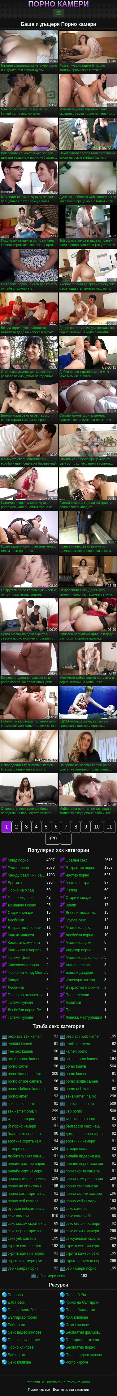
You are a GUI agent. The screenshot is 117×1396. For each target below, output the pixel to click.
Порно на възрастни (25, 995)
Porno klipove (77, 1362)
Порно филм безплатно (27, 1310)
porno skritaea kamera (26, 1089)
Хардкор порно (78, 950)
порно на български (83, 1302)
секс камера (76, 1208)
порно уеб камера (23, 1201)
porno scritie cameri (82, 1081)
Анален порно (78, 965)
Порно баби (76, 1295)
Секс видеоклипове (24, 1332)
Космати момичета (24, 942)
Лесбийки (16, 920)
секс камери (18, 1216)
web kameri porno (80, 1119)
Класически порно (23, 965)
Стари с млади (20, 913)
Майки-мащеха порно (84, 957)
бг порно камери (22, 1126)
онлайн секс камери (25, 1171)
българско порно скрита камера (27, 1134)
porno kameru (77, 1074)
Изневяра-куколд (80, 980)
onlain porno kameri (82, 1059)
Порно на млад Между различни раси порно (27, 972)
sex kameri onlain (22, 1111)
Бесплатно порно (80, 1347)
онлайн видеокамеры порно (85, 1156)
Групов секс (76, 920)
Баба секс (16, 1302)
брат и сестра (77, 883)
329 (53, 838)
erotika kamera (78, 1044)
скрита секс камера (82, 1246)
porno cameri (18, 1066)
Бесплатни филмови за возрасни (85, 1332)
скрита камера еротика (27, 1246)
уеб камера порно (23, 1268)
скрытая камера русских (27, 1261)
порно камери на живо (27, 1178)
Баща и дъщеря (79, 972)
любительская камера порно (27, 1156)
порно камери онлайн (84, 1178)
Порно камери (58, 4)
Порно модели (20, 898)
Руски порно (18, 868)
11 (109, 826)
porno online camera (24, 1081)
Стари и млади (78, 898)
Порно (71, 1010)
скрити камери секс (82, 1253)
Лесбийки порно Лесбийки (27, 1010)
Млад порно (18, 860)
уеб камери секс (51, 1276)
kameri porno (76, 1051)
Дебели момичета (81, 913)
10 (97, 826)
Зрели (71, 905)
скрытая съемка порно (85, 1261)
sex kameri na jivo (80, 1104)
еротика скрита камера (27, 1141)
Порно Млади (77, 995)
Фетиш (71, 890)
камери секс (76, 1149)
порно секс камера (82, 1186)
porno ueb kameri (80, 1089)
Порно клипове (21, 1347)
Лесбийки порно (79, 935)
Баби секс (16, 1355)
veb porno (74, 1111)
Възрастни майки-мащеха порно (85, 987)
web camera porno (23, 1119)
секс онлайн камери (83, 1223)
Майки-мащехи (78, 942)
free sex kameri (20, 1051)
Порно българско (80, 1310)
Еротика (15, 883)
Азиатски (73, 1002)
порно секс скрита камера (27, 1193)
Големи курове (20, 1017)
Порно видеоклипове (84, 1355)
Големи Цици (19, 957)
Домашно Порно (22, 905)
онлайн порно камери (84, 1164)
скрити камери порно (26, 1253)
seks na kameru (21, 1104)
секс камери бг (78, 1216)
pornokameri (18, 1096)
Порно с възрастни (24, 1340)
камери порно (20, 1149)
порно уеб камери (81, 1201)
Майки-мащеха (78, 927)
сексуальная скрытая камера (85, 1238)
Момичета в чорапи (24, 950)
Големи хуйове (20, 1002)
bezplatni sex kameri (24, 1036)
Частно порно (77, 875)
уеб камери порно (81, 1268)
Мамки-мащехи (21, 935)
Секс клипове (77, 1325)
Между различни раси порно (27, 875)
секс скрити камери (82, 1231)
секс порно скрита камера (27, 1231)
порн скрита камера (83, 1171)
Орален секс (76, 860)
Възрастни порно (80, 868)
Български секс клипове (85, 1340)
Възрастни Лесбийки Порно (27, 927)
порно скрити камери (84, 1193)
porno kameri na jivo (24, 1074)
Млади (13, 980)
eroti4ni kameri (20, 1044)
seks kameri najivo (81, 1096)
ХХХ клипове (77, 1317)
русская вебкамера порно (27, 1208)
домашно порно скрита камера (85, 1134)
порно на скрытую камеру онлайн (27, 1186)
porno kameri (76, 1066)
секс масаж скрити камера (27, 1223)
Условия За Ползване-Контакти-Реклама (58, 1382)
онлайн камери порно (26, 1164)
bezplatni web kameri (83, 1036)
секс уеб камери (22, 1238)
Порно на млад (21, 890)
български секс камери (85, 1126)
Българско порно (22, 1317)
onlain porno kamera (24, 1059)
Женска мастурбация (84, 1017)
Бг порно (15, 1295)
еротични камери (80, 1141)
